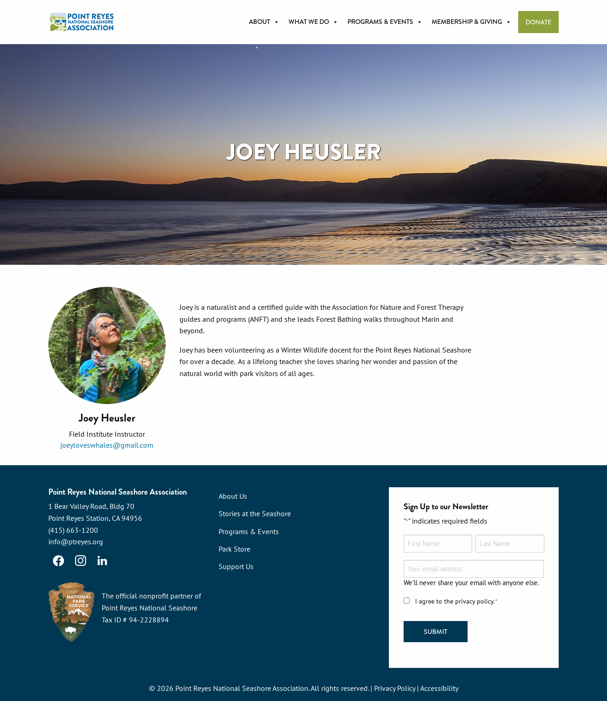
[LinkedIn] (102, 560)
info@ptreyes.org (75, 541)
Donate (538, 22)
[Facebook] (58, 560)
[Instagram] (80, 560)
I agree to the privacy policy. (456, 601)
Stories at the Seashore (255, 513)
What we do (313, 22)
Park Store (234, 548)
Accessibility (439, 688)
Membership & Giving (471, 22)
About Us (233, 496)
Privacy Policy (394, 688)
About (264, 22)
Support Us (236, 566)
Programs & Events (384, 22)
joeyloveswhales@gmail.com (106, 445)
